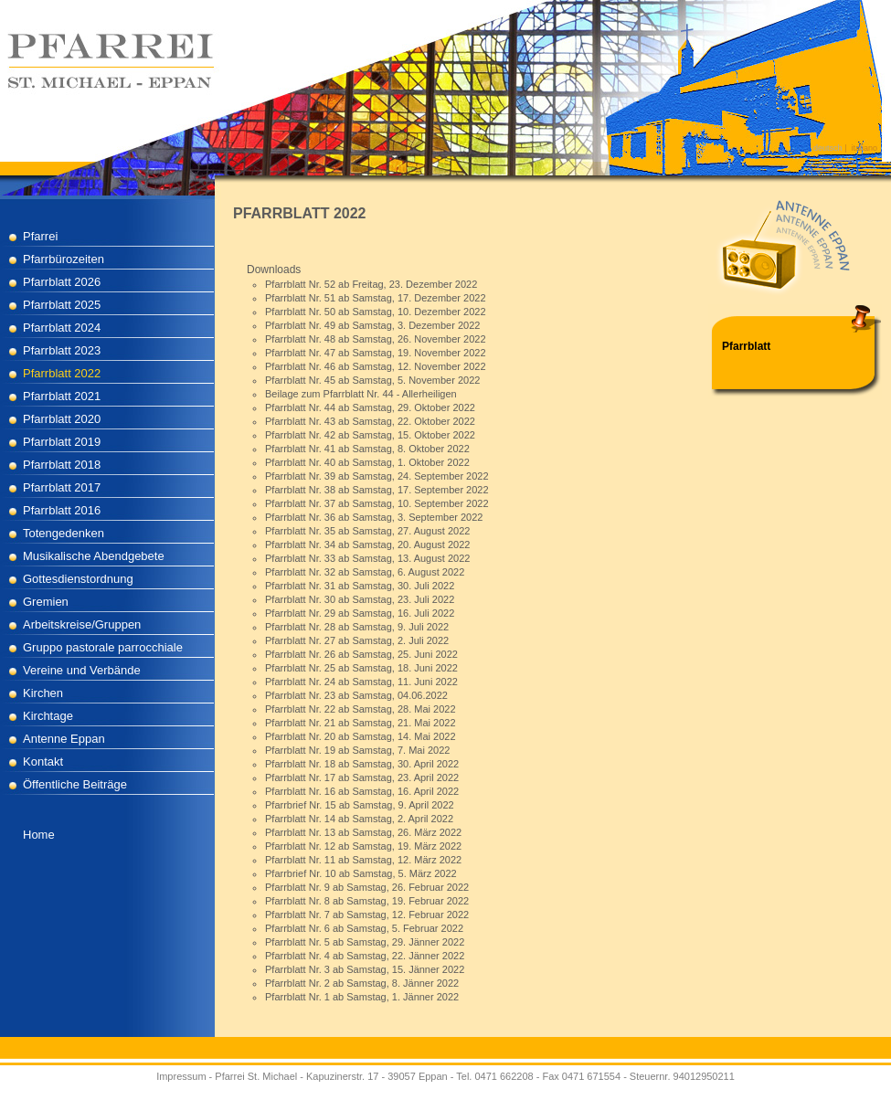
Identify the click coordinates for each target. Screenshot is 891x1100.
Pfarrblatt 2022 (62, 373)
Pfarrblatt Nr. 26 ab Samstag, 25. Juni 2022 (361, 654)
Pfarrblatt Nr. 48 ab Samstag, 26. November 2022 (375, 338)
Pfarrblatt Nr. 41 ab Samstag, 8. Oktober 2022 (367, 448)
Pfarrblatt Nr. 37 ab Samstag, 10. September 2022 (377, 503)
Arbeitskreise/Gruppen (82, 624)
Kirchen (43, 693)
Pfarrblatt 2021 (62, 396)
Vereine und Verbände (82, 670)
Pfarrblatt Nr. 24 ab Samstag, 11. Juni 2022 (361, 681)
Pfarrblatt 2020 (62, 419)
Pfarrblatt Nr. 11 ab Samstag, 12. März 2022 (363, 859)
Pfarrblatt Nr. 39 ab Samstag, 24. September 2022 (377, 476)
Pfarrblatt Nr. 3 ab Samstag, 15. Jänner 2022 (364, 969)
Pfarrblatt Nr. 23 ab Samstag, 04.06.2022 (356, 695)
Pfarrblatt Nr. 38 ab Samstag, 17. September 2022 (377, 489)
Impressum (181, 1076)
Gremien (46, 601)
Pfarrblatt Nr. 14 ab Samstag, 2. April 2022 (359, 818)
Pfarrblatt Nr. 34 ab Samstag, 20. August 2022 (367, 544)
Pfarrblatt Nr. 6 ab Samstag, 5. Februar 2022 (364, 928)
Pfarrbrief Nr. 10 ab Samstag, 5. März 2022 (361, 873)
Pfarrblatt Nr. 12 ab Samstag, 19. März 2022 (363, 846)
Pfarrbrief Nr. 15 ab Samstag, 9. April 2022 (359, 804)
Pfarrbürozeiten (63, 259)
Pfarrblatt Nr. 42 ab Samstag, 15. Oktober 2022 (370, 434)
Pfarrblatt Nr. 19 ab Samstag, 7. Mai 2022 (357, 750)
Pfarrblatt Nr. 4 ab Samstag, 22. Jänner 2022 (364, 955)
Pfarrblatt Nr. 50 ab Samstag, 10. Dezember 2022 (375, 311)
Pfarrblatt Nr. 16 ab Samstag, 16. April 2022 (362, 791)
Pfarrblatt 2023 (62, 350)
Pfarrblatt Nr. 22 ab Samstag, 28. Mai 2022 (360, 708)
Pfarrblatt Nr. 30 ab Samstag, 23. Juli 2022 (359, 599)
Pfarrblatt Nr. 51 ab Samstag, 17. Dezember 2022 (375, 297)
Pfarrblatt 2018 (62, 464)
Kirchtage (48, 716)
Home (39, 834)
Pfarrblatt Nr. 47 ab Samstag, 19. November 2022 (375, 352)
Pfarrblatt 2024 (62, 327)
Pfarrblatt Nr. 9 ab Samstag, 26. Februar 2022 (367, 887)
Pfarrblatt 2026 (62, 282)
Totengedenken (63, 533)
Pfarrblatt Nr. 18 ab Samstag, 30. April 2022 (362, 763)
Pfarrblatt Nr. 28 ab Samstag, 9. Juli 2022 (357, 626)
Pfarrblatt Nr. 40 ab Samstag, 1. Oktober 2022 (367, 462)
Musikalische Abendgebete (93, 556)
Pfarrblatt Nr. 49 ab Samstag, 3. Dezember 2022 (372, 325)
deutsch (828, 148)
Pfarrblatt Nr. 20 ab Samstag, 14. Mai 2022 (360, 736)
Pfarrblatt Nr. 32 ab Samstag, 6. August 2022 (364, 571)
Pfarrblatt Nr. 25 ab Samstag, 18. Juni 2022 (361, 667)
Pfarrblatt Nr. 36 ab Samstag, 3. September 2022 (374, 517)
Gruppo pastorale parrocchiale (103, 647)
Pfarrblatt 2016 (62, 510)
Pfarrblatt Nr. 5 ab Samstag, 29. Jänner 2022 (364, 941)
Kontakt (43, 761)
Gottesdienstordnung (78, 579)
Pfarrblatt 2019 (62, 442)
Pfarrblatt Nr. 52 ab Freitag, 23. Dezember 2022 (371, 284)
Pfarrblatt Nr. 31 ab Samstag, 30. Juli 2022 (359, 585)
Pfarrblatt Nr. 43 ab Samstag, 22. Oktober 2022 (370, 421)
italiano (864, 148)
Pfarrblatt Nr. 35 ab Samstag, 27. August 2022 (367, 530)
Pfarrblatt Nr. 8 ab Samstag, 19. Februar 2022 (367, 900)
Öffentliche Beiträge (75, 784)
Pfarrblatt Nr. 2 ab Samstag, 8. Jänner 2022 (362, 983)
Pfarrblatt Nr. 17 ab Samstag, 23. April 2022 (362, 777)
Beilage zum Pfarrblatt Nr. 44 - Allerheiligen (361, 393)
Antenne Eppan (64, 739)
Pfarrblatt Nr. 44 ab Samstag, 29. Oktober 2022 (370, 407)
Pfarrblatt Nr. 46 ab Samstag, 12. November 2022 (375, 366)
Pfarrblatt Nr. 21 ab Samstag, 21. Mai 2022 (360, 722)
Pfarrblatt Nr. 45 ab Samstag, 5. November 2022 (372, 380)
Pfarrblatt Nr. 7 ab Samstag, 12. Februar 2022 (367, 914)
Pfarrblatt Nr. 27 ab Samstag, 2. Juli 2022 (357, 640)
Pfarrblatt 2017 (62, 487)
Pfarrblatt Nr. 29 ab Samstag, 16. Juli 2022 (359, 613)
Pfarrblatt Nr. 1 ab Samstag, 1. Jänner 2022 (362, 996)
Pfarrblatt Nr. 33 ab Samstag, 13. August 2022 (367, 558)
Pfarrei (40, 236)
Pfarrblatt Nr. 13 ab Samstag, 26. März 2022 (363, 832)
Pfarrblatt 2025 (62, 305)
